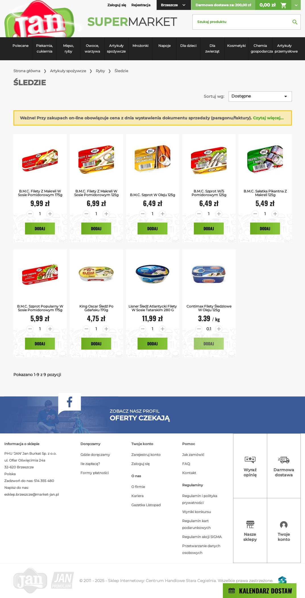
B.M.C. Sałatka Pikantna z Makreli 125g (265, 193)
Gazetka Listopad (146, 505)
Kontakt (189, 473)
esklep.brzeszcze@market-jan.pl (31, 494)
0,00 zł (273, 5)
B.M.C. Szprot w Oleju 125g (152, 195)
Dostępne (260, 96)
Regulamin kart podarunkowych (196, 524)
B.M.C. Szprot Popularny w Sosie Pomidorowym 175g (40, 308)
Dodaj (40, 228)
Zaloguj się (140, 464)
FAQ (186, 464)
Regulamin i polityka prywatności (199, 499)
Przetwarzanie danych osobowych (201, 549)
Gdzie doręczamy (95, 454)
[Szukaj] (246, 22)
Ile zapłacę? (90, 464)
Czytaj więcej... (268, 118)
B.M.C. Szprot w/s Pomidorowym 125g (209, 193)
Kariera (137, 496)
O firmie (138, 487)
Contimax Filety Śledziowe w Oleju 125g (208, 308)
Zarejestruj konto (146, 454)
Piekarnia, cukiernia (44, 48)
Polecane (20, 45)
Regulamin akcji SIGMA (202, 537)
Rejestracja (140, 5)
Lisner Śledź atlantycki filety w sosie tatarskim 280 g (152, 308)
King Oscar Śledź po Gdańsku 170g (96, 308)
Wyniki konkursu (196, 512)
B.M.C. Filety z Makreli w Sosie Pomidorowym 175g (40, 193)
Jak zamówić (193, 454)
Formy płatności (94, 473)
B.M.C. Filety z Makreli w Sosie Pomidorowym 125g (96, 193)
